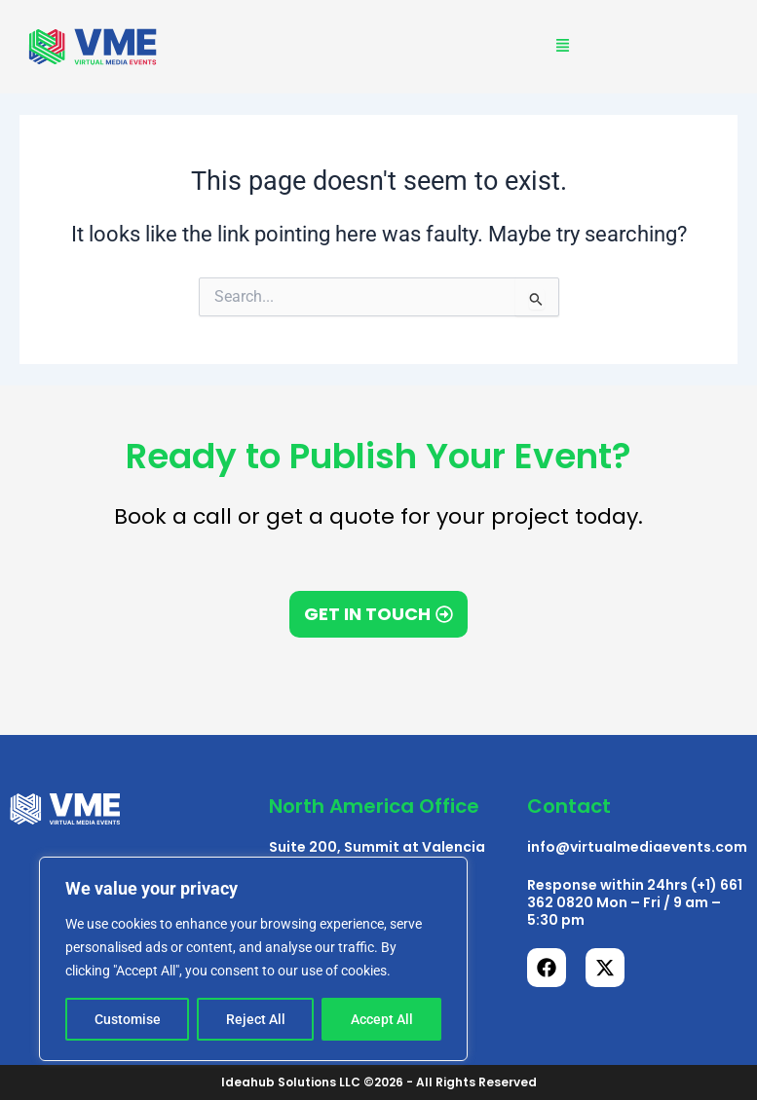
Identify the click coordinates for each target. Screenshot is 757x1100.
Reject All (255, 1019)
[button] (563, 47)
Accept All (382, 1019)
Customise (128, 1019)
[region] (253, 959)
